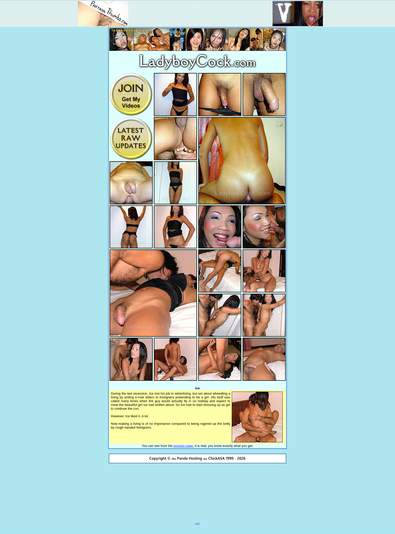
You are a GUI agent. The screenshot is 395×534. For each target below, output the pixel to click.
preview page (183, 446)
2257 (197, 523)
